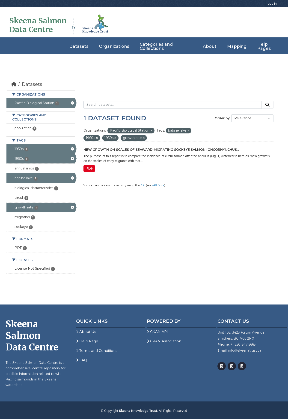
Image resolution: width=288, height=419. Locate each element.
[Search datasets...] (172, 105)
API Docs (158, 185)
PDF (89, 168)
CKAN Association (164, 341)
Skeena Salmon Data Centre (38, 25)
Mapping (237, 46)
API (142, 185)
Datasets (78, 46)
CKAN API (157, 331)
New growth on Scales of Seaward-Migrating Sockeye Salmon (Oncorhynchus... (161, 150)
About (210, 46)
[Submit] (267, 105)
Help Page (87, 341)
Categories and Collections (156, 46)
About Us (86, 331)
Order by (222, 118)
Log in (272, 3)
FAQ (81, 360)
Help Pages (264, 46)
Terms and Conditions (96, 350)
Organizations (114, 46)
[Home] (13, 84)
